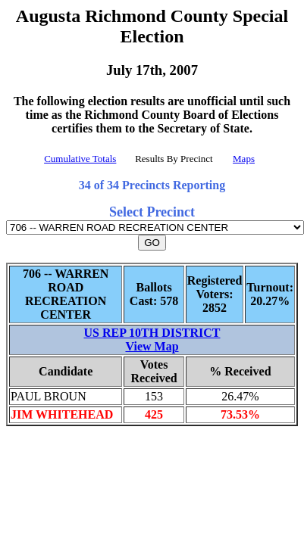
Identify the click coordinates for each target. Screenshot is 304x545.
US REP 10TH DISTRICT (151, 332)
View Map (151, 346)
